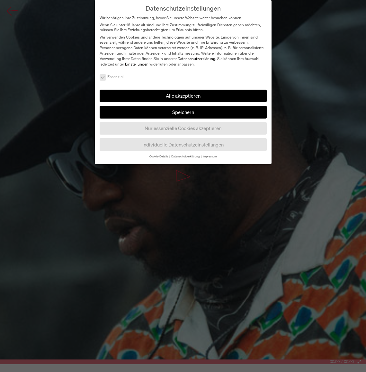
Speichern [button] (183, 112)
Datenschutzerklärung (196, 58)
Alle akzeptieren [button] (183, 96)
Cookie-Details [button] (159, 156)
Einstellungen (136, 64)
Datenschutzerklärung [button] (185, 156)
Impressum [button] (210, 156)
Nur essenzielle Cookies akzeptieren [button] (183, 128)
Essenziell (112, 76)
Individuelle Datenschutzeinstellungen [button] (183, 144)
